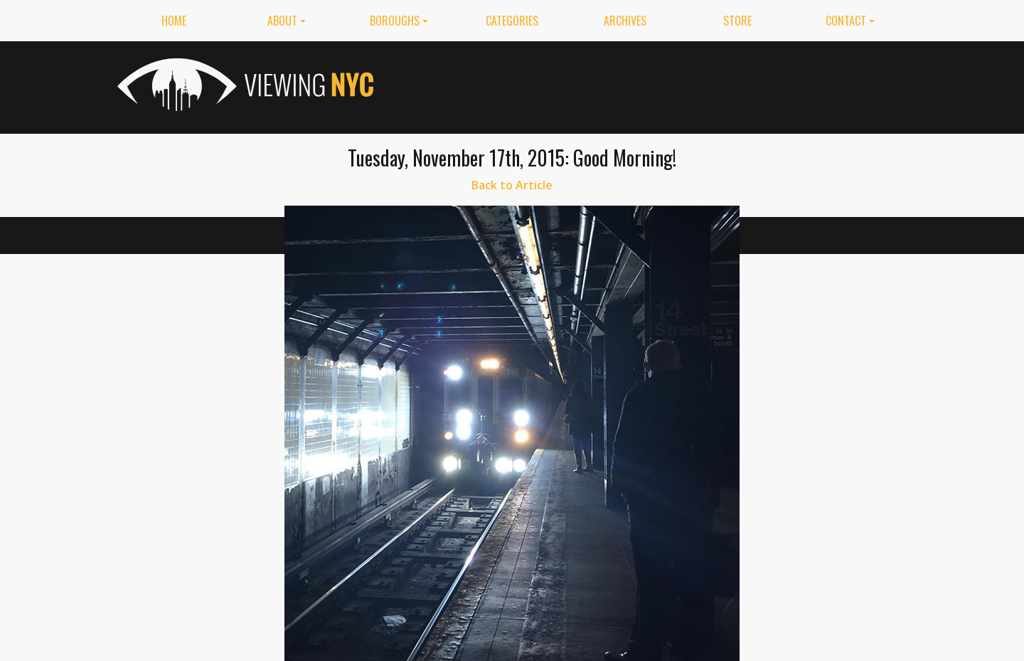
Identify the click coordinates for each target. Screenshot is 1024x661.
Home (173, 20)
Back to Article (512, 185)
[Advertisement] (648, 85)
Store (737, 20)
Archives (625, 20)
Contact (846, 20)
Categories (512, 20)
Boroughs (395, 20)
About (282, 20)
